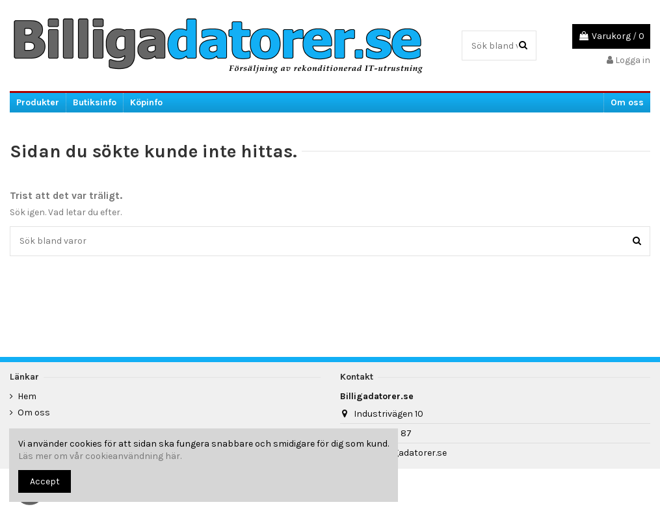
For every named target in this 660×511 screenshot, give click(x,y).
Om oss (34, 412)
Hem (27, 396)
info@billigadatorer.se (400, 452)
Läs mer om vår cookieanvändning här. (99, 456)
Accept (45, 481)
